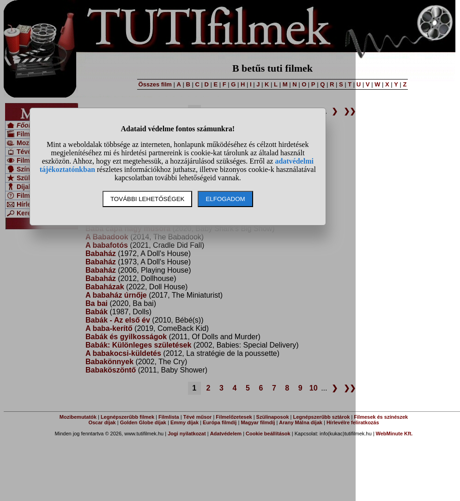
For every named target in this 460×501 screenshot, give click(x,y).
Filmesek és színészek (381, 417)
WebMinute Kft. (394, 433)
